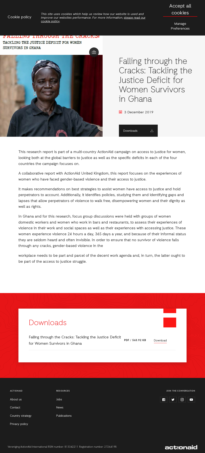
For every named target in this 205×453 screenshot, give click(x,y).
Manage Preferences (180, 26)
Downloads (130, 131)
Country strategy (21, 416)
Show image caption (94, 52)
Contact (15, 408)
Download (160, 341)
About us (16, 400)
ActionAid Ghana (181, 447)
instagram (182, 399)
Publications (64, 416)
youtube (191, 399)
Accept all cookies (180, 10)
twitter (173, 399)
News (59, 408)
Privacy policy (19, 424)
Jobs (59, 400)
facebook (163, 399)
